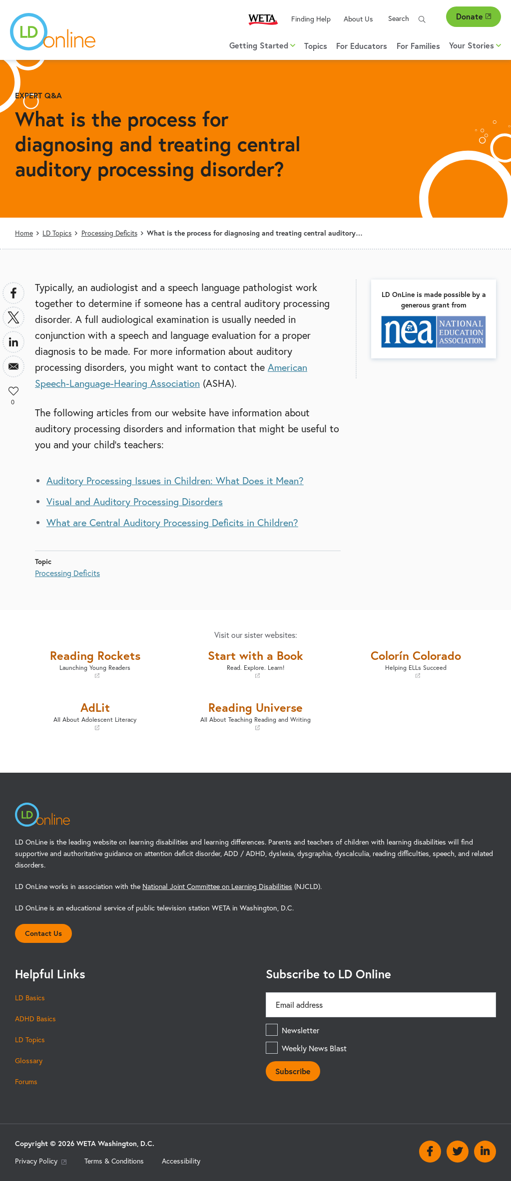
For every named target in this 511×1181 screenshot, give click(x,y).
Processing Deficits (109, 233)
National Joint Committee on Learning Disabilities (218, 886)
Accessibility (182, 1161)
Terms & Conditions (114, 1161)
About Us (358, 18)
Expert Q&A (38, 95)
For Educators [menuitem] (361, 45)
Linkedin (485, 1151)
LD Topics (56, 233)
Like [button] (13, 391)
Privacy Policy (40, 1161)
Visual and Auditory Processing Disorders (135, 501)
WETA (263, 19)
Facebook (430, 1151)
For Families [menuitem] (418, 45)
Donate (473, 16)
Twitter (458, 1151)
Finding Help (311, 18)
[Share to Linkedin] (13, 342)
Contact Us (43, 932)
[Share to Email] (13, 366)
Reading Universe (255, 715)
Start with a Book (255, 663)
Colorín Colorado (416, 663)
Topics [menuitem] (315, 45)
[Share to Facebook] (13, 293)
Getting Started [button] (262, 45)
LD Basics (30, 997)
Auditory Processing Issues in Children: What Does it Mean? (176, 480)
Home (24, 233)
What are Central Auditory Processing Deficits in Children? (174, 522)
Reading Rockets (95, 663)
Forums (26, 1081)
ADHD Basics (35, 1018)
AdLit (95, 715)
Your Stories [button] (475, 45)
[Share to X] (13, 317)
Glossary (28, 1060)
